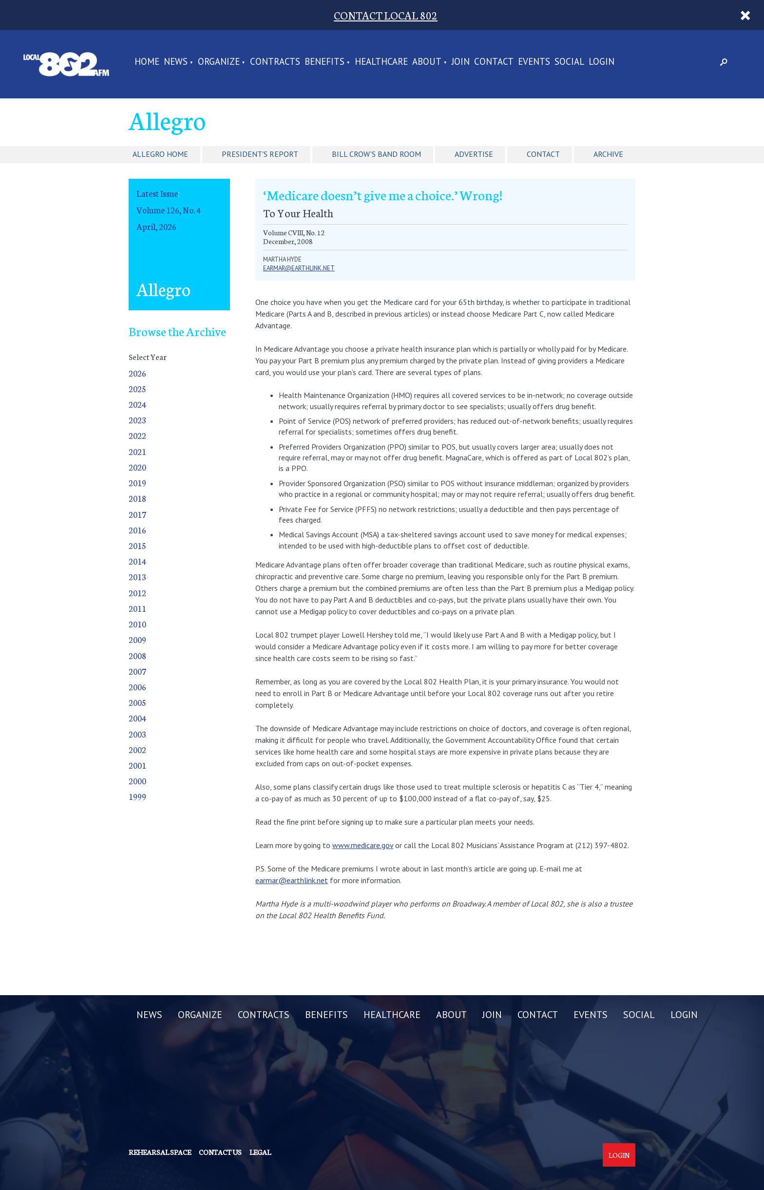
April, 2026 (156, 226)
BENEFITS (324, 62)
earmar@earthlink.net (299, 268)
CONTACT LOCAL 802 (386, 14)
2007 (137, 671)
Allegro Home (160, 154)
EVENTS (534, 62)
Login (619, 1155)
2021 (137, 451)
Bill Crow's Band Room (376, 154)
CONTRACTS (275, 62)
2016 (137, 530)
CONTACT (494, 62)
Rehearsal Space (160, 1152)
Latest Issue (157, 193)
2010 (137, 624)
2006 (137, 686)
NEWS (176, 62)
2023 (137, 420)
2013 (137, 576)
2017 (137, 514)
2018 (137, 498)
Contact (543, 154)
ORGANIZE (219, 62)
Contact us (220, 1152)
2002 (137, 749)
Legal (260, 1152)
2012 (137, 592)
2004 (137, 718)
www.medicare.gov (362, 845)
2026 (137, 373)
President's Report (260, 154)
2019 (137, 482)
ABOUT (426, 62)
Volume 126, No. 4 (168, 210)
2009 (137, 639)
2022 (137, 435)
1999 (137, 796)
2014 (137, 561)
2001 (137, 765)
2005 (137, 702)
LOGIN (601, 62)
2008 (137, 655)
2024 (137, 404)
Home (146, 62)
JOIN (461, 62)
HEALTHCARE (381, 62)
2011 (137, 608)
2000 (137, 780)
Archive (608, 154)
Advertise (474, 154)
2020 (137, 467)
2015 (137, 545)
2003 (137, 734)
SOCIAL (569, 62)
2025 (137, 388)
